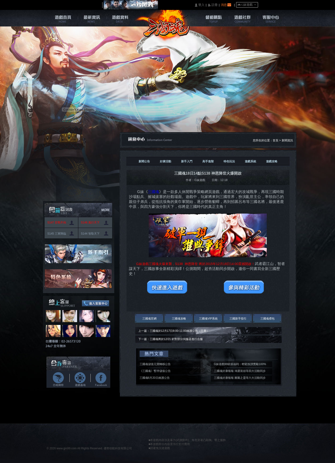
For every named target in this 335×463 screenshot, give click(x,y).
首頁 (275, 140)
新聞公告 (144, 161)
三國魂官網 (149, 318)
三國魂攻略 (179, 318)
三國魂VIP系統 (208, 318)
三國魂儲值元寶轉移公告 (155, 364)
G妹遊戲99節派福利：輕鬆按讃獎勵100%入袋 (240, 364)
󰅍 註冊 (213, 5)
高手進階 (208, 161)
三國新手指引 (237, 318)
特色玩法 (229, 161)
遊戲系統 (250, 161)
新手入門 (186, 161)
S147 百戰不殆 (56, 222)
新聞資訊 (287, 140)
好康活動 (165, 161)
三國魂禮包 (267, 318)
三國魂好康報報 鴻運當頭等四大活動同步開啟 (240, 371)
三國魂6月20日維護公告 (155, 377)
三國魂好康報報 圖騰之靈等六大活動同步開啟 (240, 378)
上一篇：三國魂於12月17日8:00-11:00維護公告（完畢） (173, 331)
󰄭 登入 (199, 5)
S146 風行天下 (90, 222)
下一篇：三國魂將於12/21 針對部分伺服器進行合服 (170, 339)
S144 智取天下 (90, 233)
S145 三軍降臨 (56, 233)
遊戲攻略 (271, 161)
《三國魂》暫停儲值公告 (155, 371)
